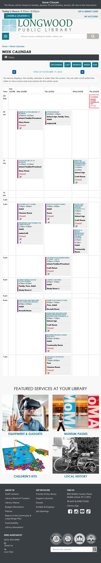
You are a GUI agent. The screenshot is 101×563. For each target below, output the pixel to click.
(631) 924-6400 (12, 539)
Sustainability (11, 523)
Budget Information (14, 507)
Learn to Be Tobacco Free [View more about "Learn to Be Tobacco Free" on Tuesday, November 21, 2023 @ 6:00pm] (57, 300)
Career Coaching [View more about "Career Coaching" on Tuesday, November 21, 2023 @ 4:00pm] (54, 280)
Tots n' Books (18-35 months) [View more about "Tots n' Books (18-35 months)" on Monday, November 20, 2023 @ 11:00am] (27, 161)
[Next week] (82, 72)
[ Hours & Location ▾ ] (18, 15)
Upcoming (56, 64)
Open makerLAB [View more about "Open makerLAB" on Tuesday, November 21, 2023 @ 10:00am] (53, 112)
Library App (73, 505)
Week (87, 64)
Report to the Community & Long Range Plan (18, 517)
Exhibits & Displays (45, 507)
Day (95, 64)
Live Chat (8, 552)
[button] (24, 11)
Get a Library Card (88, 11)
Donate (39, 502)
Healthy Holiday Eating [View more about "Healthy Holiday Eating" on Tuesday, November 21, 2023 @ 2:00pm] (56, 204)
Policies (8, 511)
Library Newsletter (14, 527)
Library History (12, 502)
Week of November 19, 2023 (47, 72)
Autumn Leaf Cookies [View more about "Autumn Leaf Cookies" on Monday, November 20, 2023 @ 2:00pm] (27, 204)
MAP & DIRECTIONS (79, 501)
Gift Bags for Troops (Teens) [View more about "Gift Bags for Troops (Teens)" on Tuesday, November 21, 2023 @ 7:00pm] (55, 357)
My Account (91, 16)
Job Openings (42, 511)
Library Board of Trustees (17, 498)
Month (77, 64)
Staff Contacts (12, 494)
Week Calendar (17, 46)
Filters (12, 57)
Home (5, 46)
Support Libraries (44, 498)
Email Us (9, 545)
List (67, 64)
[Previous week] (14, 72)
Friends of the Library (46, 494)
